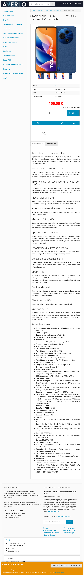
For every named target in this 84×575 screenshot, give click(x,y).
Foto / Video (7, 60)
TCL (56, 85)
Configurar (55, 565)
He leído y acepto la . (58, 516)
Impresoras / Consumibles (13, 33)
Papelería (6, 69)
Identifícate (67, 4)
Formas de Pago (68, 533)
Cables (5, 47)
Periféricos (7, 51)
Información (51, 144)
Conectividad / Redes (11, 38)
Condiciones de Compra (51, 533)
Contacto (46, 528)
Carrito (78, 4)
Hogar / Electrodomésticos (13, 65)
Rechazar (64, 565)
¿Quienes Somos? (49, 535)
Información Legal (69, 528)
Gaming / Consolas (10, 42)
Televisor (6, 29)
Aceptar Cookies (75, 565)
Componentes (8, 16)
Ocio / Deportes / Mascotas (13, 73)
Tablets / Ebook (9, 56)
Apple (5, 78)
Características (37, 144)
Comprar (73, 113)
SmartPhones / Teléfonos (12, 24)
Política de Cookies (59, 572)
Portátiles (6, 20)
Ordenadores (8, 11)
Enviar (69, 522)
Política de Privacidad (53, 511)
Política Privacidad (49, 530)
